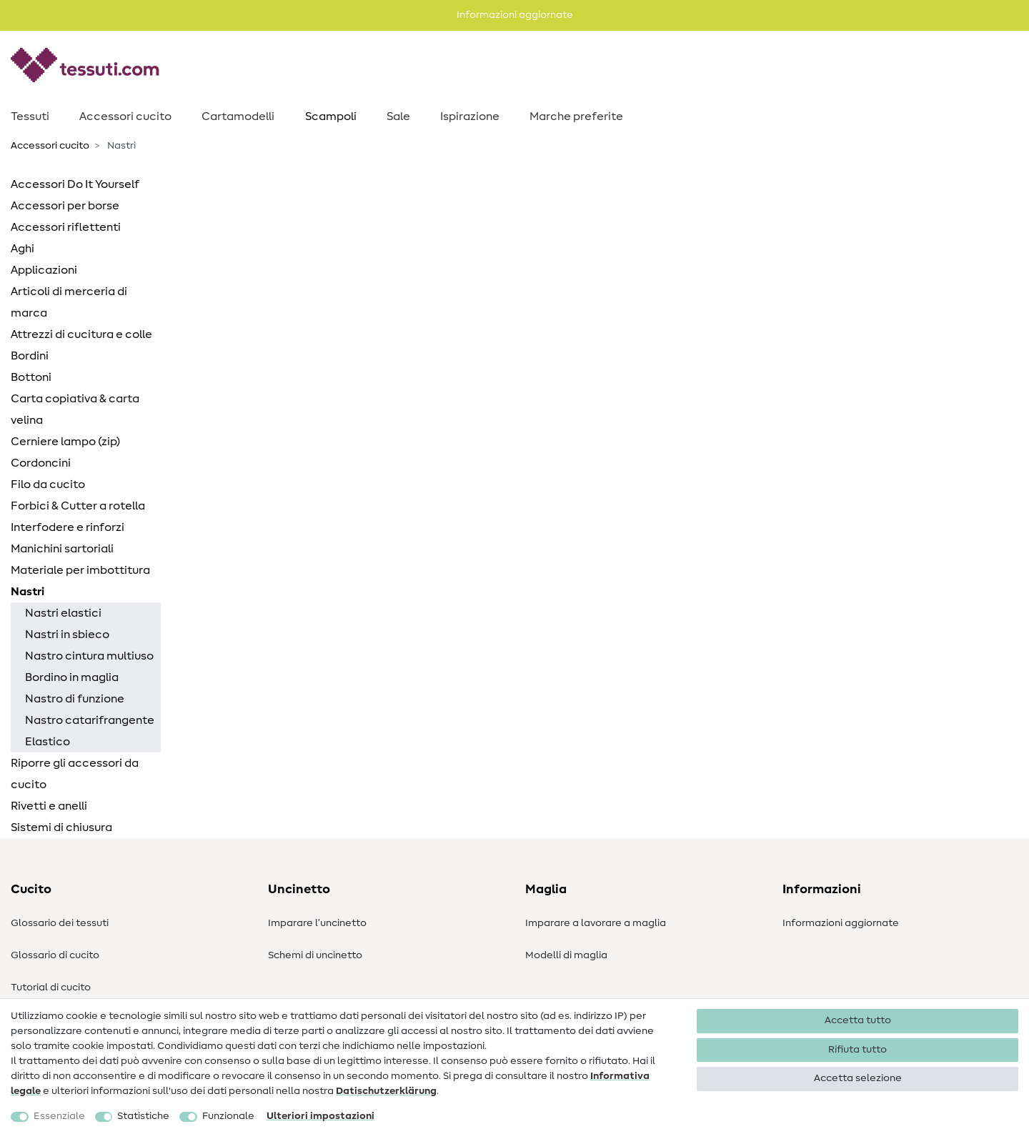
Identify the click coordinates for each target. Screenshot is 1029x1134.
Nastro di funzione (74, 699)
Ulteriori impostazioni (320, 1116)
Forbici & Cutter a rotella (78, 506)
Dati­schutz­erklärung (386, 1091)
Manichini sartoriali (62, 548)
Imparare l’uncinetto (317, 923)
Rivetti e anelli (49, 806)
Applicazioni (44, 270)
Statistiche (143, 1116)
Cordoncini (41, 463)
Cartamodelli (238, 116)
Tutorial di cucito (51, 988)
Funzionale (228, 1116)
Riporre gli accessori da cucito (75, 773)
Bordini (30, 356)
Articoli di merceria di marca (69, 302)
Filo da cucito (48, 484)
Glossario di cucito (55, 955)
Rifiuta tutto (857, 1050)
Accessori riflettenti (66, 227)
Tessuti (30, 116)
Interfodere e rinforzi (67, 527)
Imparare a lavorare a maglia (595, 923)
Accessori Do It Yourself (75, 184)
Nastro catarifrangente (89, 720)
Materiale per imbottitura (80, 570)
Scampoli (331, 116)
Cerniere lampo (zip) (65, 441)
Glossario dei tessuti (60, 923)
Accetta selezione (858, 1078)
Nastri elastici (63, 613)
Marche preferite (576, 116)
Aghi (22, 248)
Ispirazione (469, 116)
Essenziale (59, 1116)
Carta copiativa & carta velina (75, 409)
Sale (398, 116)
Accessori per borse (65, 206)
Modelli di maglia (566, 955)
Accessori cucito (125, 116)
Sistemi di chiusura (61, 827)
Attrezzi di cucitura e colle (81, 334)
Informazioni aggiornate (840, 923)
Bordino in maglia (72, 677)
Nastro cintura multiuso (89, 656)
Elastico (47, 741)
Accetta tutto (858, 1020)
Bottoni (31, 377)
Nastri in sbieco (67, 634)
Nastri (27, 591)
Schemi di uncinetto (315, 955)
